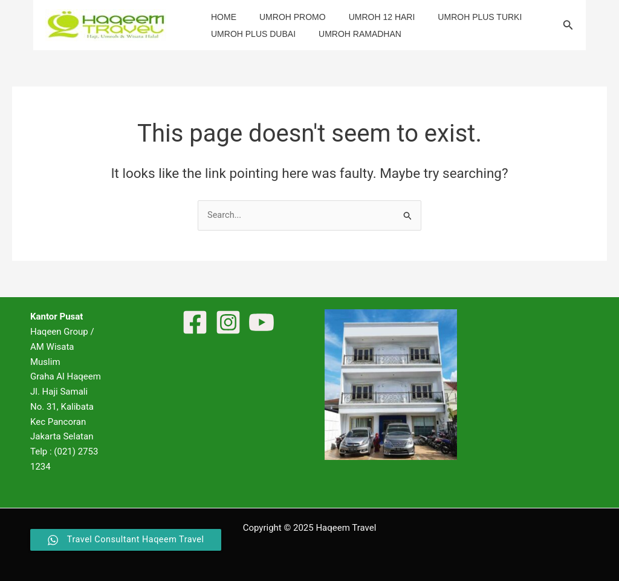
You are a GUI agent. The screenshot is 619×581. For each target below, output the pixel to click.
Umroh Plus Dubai (250, 34)
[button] (568, 25)
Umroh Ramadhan (351, 34)
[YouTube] (261, 323)
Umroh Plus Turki (458, 17)
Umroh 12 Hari (367, 17)
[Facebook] (195, 323)
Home (220, 17)
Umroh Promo (283, 17)
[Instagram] (228, 323)
